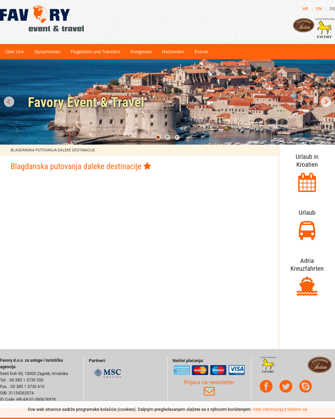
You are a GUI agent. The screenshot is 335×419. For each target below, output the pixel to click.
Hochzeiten (173, 51)
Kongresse (141, 51)
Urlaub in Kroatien (307, 160)
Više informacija (268, 409)
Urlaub (307, 212)
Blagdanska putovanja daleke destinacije (53, 150)
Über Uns (14, 51)
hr (305, 8)
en (319, 8)
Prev (8, 101)
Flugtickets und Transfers (95, 51)
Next (326, 101)
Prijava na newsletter (209, 387)
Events (201, 51)
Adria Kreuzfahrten (307, 264)
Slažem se (297, 409)
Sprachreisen (47, 51)
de (332, 8)
